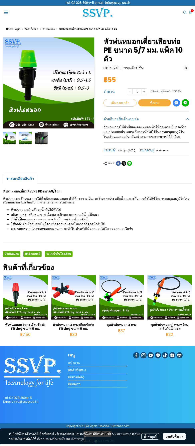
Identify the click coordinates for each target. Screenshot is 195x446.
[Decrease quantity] (129, 91)
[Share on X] (123, 163)
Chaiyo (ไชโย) (126, 150)
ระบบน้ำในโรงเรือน (58, 254)
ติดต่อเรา (74, 384)
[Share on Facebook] (118, 163)
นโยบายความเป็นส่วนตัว (51, 438)
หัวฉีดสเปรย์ (32, 254)
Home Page (13, 29)
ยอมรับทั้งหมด (174, 436)
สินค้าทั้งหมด (31, 29)
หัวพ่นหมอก (49, 29)
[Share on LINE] (129, 163)
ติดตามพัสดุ (76, 377)
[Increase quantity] (144, 91)
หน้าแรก (74, 363)
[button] (185, 12)
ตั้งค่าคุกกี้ (150, 436)
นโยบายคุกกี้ (78, 438)
